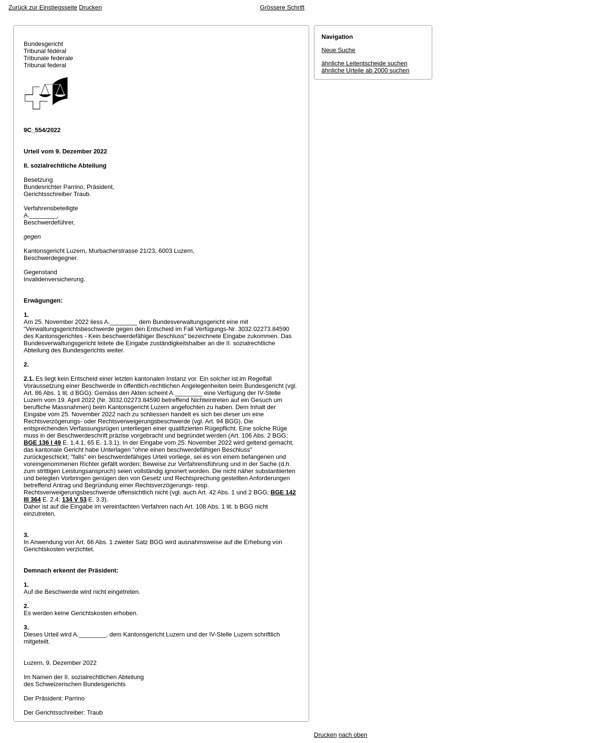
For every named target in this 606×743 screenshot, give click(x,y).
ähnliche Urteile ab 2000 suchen (365, 70)
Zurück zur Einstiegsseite (43, 7)
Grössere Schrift (282, 7)
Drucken (90, 7)
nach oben (353, 734)
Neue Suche (338, 50)
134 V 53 (74, 499)
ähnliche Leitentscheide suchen (364, 63)
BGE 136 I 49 (42, 442)
